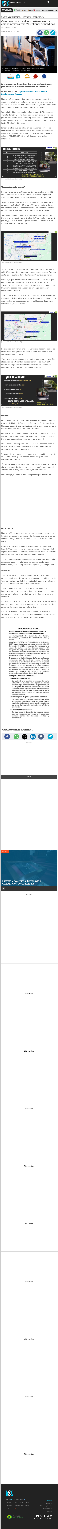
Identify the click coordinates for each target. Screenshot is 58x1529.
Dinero (21, 1502)
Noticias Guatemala (11, 17)
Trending (17, 1506)
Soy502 (9, 1499)
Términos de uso (47, 1508)
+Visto (29, 777)
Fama (27, 1502)
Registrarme (20, 2)
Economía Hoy (19, 1499)
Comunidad (38, 17)
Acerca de (49, 1503)
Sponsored (18, 1509)
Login (12, 2)
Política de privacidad (46, 1506)
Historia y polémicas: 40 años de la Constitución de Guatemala (22, 882)
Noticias (27, 17)
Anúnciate (49, 1500)
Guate (15, 1502)
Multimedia (9, 1509)
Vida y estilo (25, 1506)
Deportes (9, 1506)
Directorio (49, 1511)
